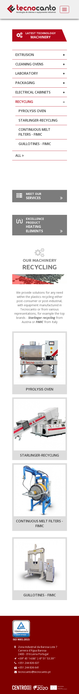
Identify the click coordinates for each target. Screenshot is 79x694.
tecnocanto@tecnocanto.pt (34, 672)
